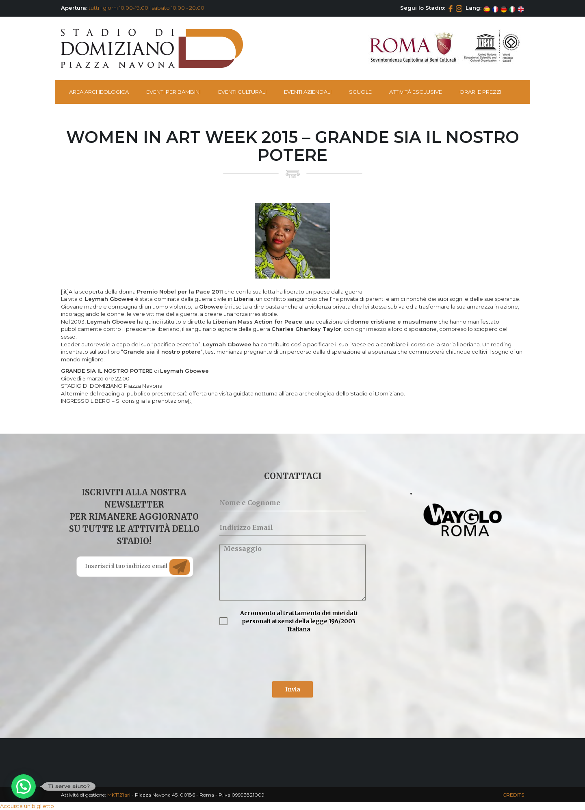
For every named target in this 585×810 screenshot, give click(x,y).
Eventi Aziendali (308, 92)
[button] (23, 786)
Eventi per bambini (173, 92)
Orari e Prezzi (480, 92)
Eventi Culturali (242, 92)
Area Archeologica (99, 92)
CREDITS (513, 795)
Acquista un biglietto (27, 806)
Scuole (360, 92)
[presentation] (281, 657)
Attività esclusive (415, 92)
